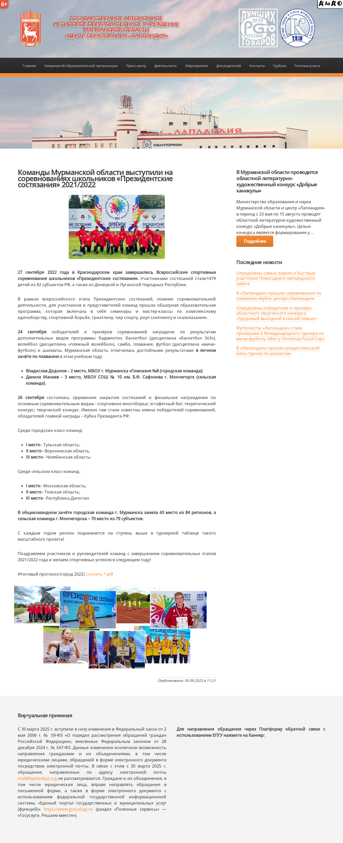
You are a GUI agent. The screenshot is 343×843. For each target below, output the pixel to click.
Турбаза (279, 65)
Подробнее (255, 241)
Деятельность (165, 65)
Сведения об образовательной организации (81, 65)
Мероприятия (196, 65)
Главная (29, 65)
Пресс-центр (136, 65)
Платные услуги (307, 65)
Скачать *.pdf (99, 574)
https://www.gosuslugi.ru (68, 809)
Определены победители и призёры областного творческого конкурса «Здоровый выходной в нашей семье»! (276, 313)
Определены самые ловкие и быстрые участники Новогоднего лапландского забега (275, 278)
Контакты (257, 65)
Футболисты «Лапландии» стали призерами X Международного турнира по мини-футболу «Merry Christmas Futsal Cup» (280, 333)
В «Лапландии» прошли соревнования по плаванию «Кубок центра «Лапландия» (278, 295)
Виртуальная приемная (45, 715)
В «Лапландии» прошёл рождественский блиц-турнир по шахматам (278, 350)
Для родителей (228, 65)
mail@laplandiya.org (37, 778)
